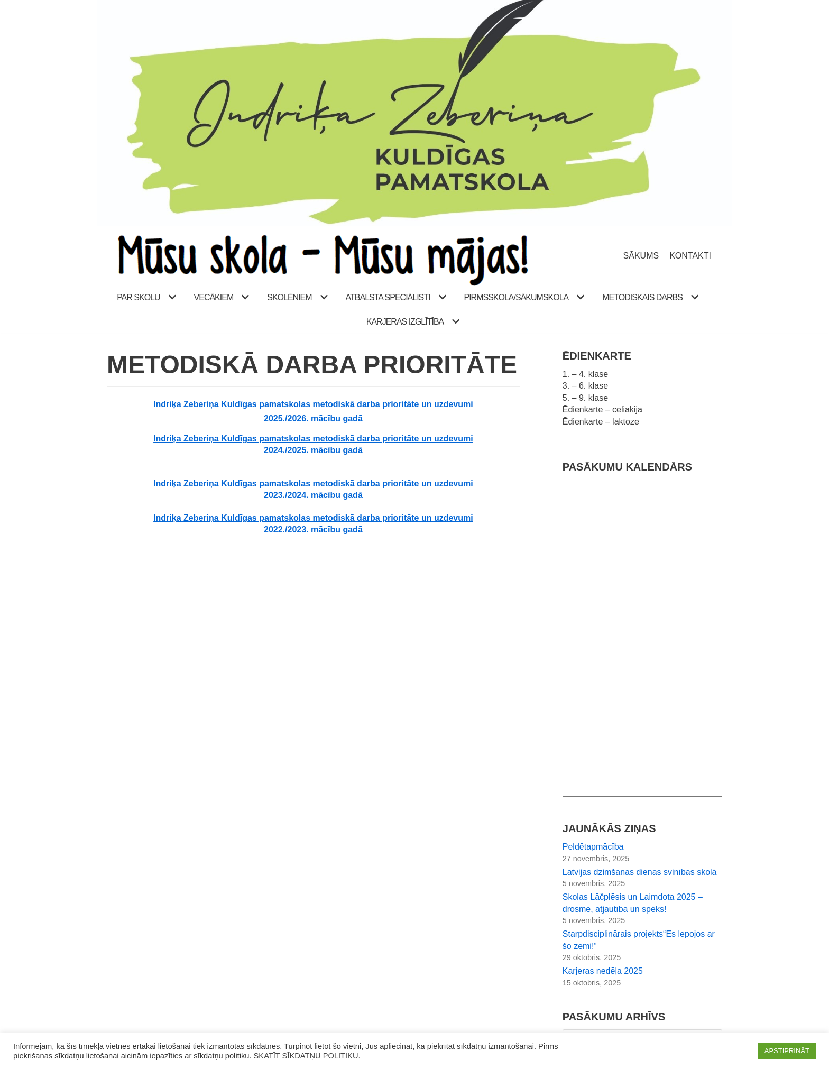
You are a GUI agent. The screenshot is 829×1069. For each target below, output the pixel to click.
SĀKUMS (641, 255)
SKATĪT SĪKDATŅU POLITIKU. (307, 1056)
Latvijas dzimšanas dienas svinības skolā (640, 872)
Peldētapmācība (593, 846)
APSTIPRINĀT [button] (786, 1051)
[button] (171, 297)
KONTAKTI (690, 255)
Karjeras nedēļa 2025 (603, 970)
